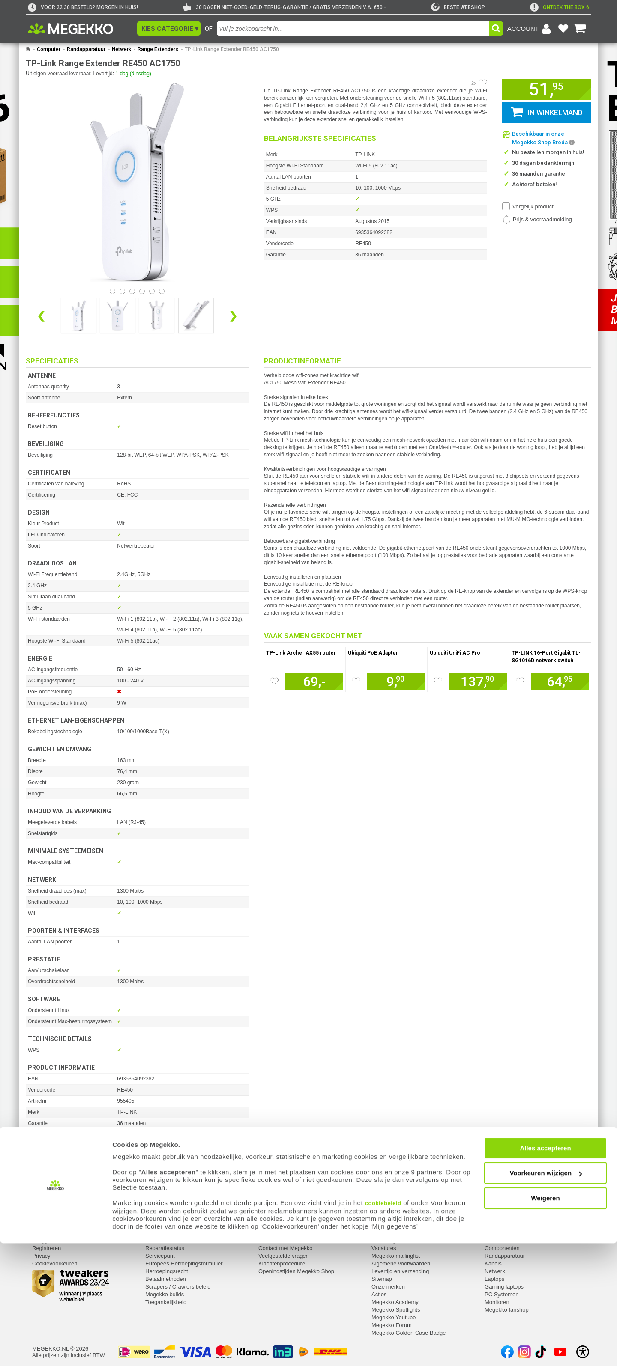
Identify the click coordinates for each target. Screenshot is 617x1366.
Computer (48, 49)
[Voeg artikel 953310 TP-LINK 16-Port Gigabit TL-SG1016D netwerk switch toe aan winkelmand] (560, 681)
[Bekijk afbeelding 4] (152, 291)
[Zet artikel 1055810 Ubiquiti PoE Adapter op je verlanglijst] (356, 681)
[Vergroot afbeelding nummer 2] (156, 315)
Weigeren (545, 1320)
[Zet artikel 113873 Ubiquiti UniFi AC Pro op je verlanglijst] (438, 681)
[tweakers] (458, 7)
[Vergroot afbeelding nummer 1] (117, 315)
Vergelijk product (533, 206)
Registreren (46, 1248)
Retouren (156, 1240)
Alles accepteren (545, 1270)
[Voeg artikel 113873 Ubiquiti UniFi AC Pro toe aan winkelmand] (478, 681)
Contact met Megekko (285, 1248)
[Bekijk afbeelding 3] (142, 291)
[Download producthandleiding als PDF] (137, 1190)
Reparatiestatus (164, 1248)
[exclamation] (559, 7)
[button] (169, 28)
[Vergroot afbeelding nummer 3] (196, 315)
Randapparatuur (86, 49)
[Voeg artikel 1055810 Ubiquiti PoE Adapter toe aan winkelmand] (396, 681)
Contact (268, 1229)
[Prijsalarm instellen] (537, 219)
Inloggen (43, 1240)
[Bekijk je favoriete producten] (563, 28)
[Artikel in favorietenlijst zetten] (483, 83)
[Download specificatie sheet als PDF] (137, 1201)
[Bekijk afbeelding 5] (162, 291)
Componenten (502, 1248)
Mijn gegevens (51, 1229)
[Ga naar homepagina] (80, 28)
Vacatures (383, 1248)
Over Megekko (389, 1240)
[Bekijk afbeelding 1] (122, 291)
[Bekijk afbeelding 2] (132, 291)
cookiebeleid (383, 1326)
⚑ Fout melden (45, 1152)
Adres (265, 1240)
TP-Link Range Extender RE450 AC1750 (232, 49)
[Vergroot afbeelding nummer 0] (78, 315)
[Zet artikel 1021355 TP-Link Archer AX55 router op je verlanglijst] (274, 681)
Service (155, 1229)
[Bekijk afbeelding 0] (112, 291)
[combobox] (353, 28)
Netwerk (121, 49)
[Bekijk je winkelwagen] (579, 28)
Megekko (383, 1229)
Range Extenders (158, 49)
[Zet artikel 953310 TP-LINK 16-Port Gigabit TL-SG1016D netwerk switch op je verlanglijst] (520, 681)
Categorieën (501, 1229)
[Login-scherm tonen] (530, 28)
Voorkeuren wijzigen (545, 1296)
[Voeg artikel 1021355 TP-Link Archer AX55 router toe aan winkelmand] (314, 681)
